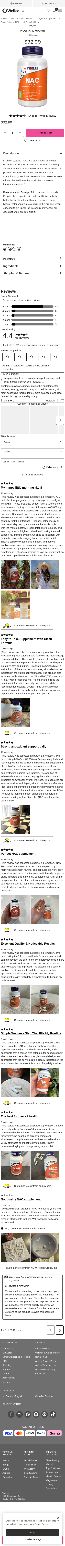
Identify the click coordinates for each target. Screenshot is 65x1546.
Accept (32, 1532)
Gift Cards (7, 1339)
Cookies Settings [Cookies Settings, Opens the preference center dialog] (33, 1539)
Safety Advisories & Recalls (16, 1343)
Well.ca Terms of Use (45, 1351)
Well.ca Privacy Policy (45, 1347)
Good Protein (31, 1447)
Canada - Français (44, 1383)
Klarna (5, 1360)
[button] (5, 133)
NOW (32, 25)
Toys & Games (53, 1455)
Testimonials (41, 1343)
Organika (7, 1463)
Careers (6, 1368)
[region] (32, 1528)
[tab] (32, 153)
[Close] (58, 1518)
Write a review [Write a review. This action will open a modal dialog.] (47, 115)
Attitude (6, 1459)
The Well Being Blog (45, 1356)
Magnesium (51, 1467)
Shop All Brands (32, 1463)
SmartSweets (30, 1459)
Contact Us (8, 1335)
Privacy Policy (41, 1524)
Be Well (40, 1360)
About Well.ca (42, 1335)
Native (5, 1447)
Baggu (5, 1451)
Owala (5, 1455)
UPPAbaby (29, 1455)
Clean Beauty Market (52, 1448)
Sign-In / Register (48, 3)
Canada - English (14, 1383)
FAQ (4, 1347)
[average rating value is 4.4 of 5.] (20, 116)
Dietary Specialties (51, 1472)
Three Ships (30, 1451)
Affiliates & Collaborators (47, 1339)
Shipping (6, 1351)
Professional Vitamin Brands (53, 1460)
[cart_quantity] (12, 133)
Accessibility (8, 1364)
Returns (6, 1356)
